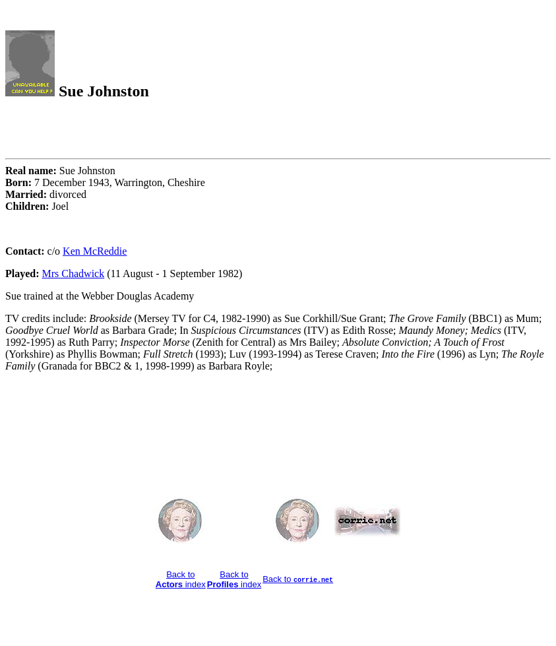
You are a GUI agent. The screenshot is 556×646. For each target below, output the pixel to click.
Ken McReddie (95, 251)
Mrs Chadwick (73, 273)
